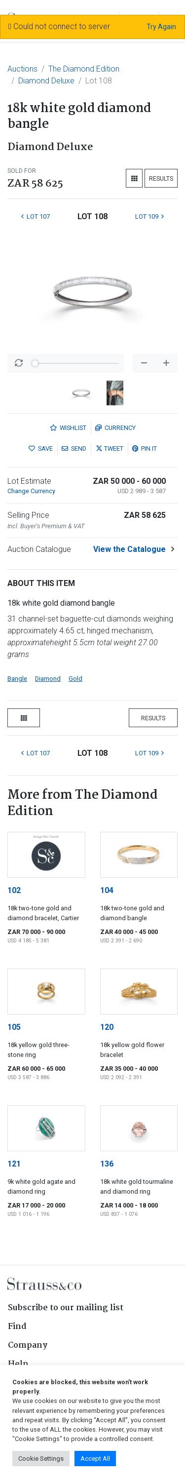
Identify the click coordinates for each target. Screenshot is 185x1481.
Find (17, 1326)
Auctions (22, 69)
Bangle (17, 678)
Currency (115, 427)
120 (106, 1027)
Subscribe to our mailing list (65, 1308)
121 (14, 1164)
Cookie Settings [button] (41, 1458)
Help (18, 1364)
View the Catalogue (129, 549)
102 (14, 890)
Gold (75, 678)
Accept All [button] (95, 1458)
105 (14, 1027)
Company (27, 1345)
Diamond (48, 678)
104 (106, 890)
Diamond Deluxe (46, 80)
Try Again (161, 27)
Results (161, 178)
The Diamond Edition (83, 69)
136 (106, 1164)
